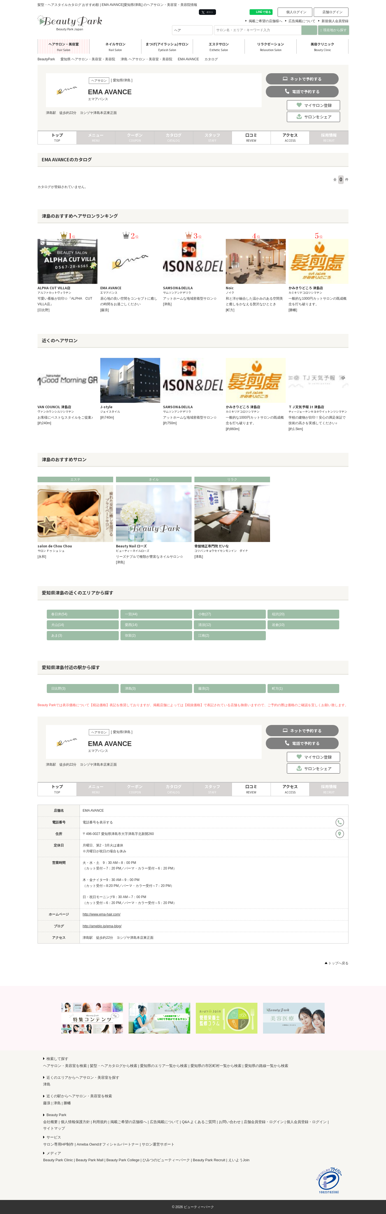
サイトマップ (54, 1128)
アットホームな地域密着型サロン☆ (190, 298)
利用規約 (100, 1122)
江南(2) (203, 635)
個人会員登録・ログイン (307, 1122)
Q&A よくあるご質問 (199, 1122)
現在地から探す (333, 30)
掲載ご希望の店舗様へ (265, 21)
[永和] (42, 557)
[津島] (167, 304)
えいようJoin (239, 1160)
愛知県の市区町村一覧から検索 (215, 1066)
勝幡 (67, 1103)
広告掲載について (302, 21)
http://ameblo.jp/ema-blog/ (102, 926)
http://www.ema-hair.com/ (101, 914)
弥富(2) (130, 635)
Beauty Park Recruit (209, 1160)
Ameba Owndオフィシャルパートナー (108, 1144)
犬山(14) (57, 625)
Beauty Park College (123, 1160)
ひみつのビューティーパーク (166, 1160)
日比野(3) (58, 688)
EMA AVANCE (93, 811)
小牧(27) (204, 614)
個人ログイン (296, 12)
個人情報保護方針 (75, 1122)
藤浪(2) (203, 688)
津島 (46, 1084)
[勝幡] (293, 310)
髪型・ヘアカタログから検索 (113, 1066)
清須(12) (204, 625)
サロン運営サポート (158, 1144)
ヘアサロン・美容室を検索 (65, 1066)
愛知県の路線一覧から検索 (266, 1066)
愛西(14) (131, 625)
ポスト (207, 12)
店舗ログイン (332, 12)
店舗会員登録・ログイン (264, 1122)
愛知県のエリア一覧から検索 (163, 1066)
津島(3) (130, 688)
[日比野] (44, 310)
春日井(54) (59, 614)
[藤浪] (104, 310)
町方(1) (277, 688)
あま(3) (56, 635)
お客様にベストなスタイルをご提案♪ (65, 417)
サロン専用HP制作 (58, 1144)
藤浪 (46, 1103)
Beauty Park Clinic (58, 1160)
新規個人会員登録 (335, 21)
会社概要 (50, 1122)
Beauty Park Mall (89, 1160)
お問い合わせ (230, 1122)
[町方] (230, 310)
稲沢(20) (278, 614)
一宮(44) (131, 614)
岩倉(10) (278, 625)
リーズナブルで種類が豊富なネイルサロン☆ (149, 557)
